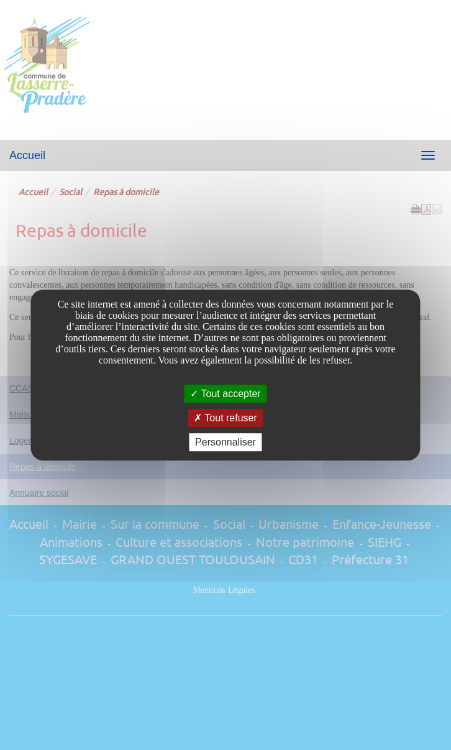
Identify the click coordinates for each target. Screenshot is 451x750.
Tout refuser (225, 418)
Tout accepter (225, 393)
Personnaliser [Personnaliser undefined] (225, 442)
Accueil (27, 155)
